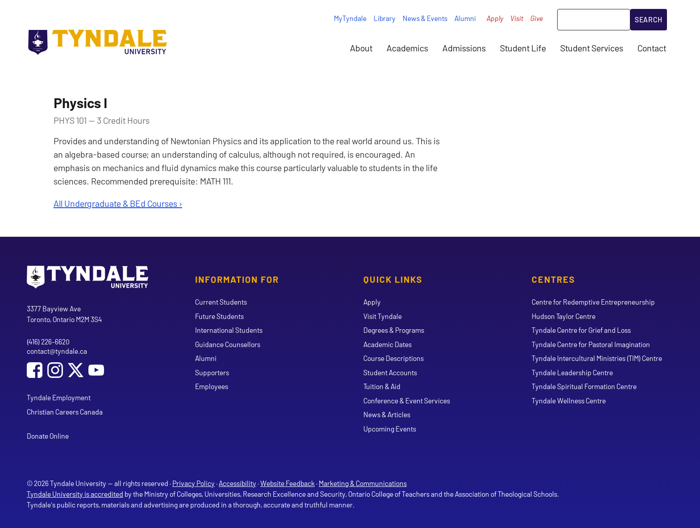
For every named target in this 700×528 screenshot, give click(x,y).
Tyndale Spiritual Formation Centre (584, 386)
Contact (652, 47)
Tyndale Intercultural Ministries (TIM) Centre (597, 358)
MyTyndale (350, 18)
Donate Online (48, 436)
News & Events (425, 18)
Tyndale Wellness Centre (569, 400)
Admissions (464, 47)
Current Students (221, 302)
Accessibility (237, 483)
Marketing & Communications (363, 483)
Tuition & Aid (381, 386)
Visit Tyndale (382, 316)
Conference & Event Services (406, 400)
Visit (516, 18)
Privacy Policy (193, 483)
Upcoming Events (389, 428)
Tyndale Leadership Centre (572, 372)
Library (385, 18)
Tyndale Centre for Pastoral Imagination (591, 344)
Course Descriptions (393, 358)
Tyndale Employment (59, 397)
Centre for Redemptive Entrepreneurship (593, 302)
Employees (211, 386)
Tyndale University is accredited (75, 494)
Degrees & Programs (393, 330)
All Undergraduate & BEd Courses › (118, 203)
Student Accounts (390, 372)
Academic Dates (387, 344)
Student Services (591, 47)
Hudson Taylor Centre (564, 316)
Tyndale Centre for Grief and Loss (581, 330)
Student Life (523, 47)
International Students (228, 330)
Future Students (219, 316)
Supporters (212, 372)
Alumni (465, 18)
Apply (495, 18)
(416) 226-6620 (48, 341)
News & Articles (386, 414)
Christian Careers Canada (65, 411)
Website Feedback (287, 483)
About (361, 47)
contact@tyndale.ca (57, 351)
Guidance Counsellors (227, 344)
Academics (407, 47)
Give (536, 18)
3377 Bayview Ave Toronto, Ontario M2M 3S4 (64, 313)
